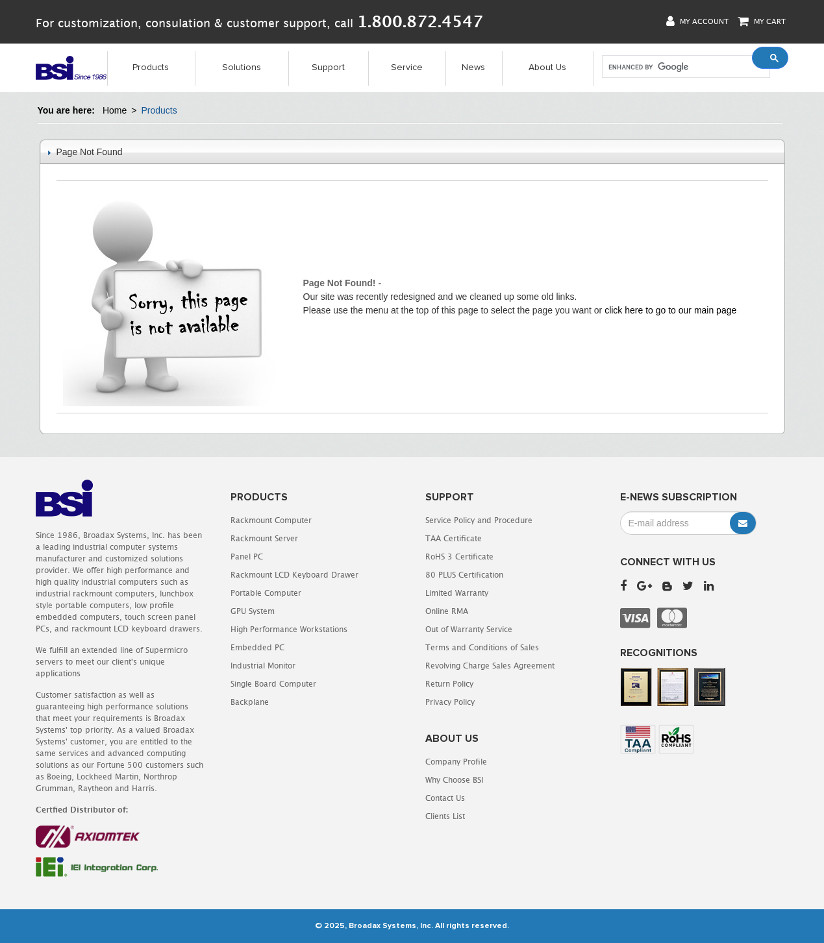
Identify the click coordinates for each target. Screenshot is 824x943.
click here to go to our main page (670, 310)
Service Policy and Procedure (478, 520)
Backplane (250, 702)
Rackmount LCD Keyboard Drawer (294, 575)
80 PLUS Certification (464, 575)
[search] (684, 67)
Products (150, 67)
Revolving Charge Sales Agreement (490, 665)
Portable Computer (266, 593)
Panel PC (247, 556)
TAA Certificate (453, 538)
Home (115, 110)
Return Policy (449, 684)
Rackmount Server (264, 538)
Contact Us (445, 798)
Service (407, 67)
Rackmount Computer (271, 520)
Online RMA (446, 611)
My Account (697, 21)
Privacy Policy (450, 702)
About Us (547, 67)
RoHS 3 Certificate (459, 556)
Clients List (445, 816)
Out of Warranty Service (468, 629)
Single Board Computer (273, 684)
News (473, 67)
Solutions (241, 67)
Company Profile (456, 761)
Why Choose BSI (454, 780)
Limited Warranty (456, 593)
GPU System (253, 611)
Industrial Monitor (263, 665)
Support (328, 67)
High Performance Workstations (289, 629)
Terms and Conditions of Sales (482, 647)
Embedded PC (257, 647)
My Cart (762, 21)
